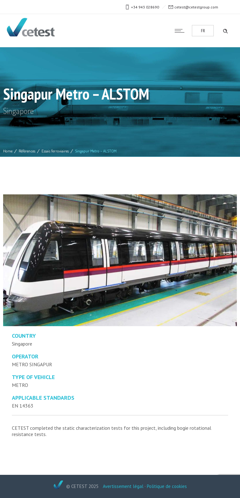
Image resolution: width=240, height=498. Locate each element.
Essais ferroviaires (55, 150)
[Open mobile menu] (181, 30)
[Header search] (225, 30)
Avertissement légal (123, 486)
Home (7, 150)
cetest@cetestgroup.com (196, 7)
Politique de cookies (167, 486)
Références (27, 150)
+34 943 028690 (145, 7)
